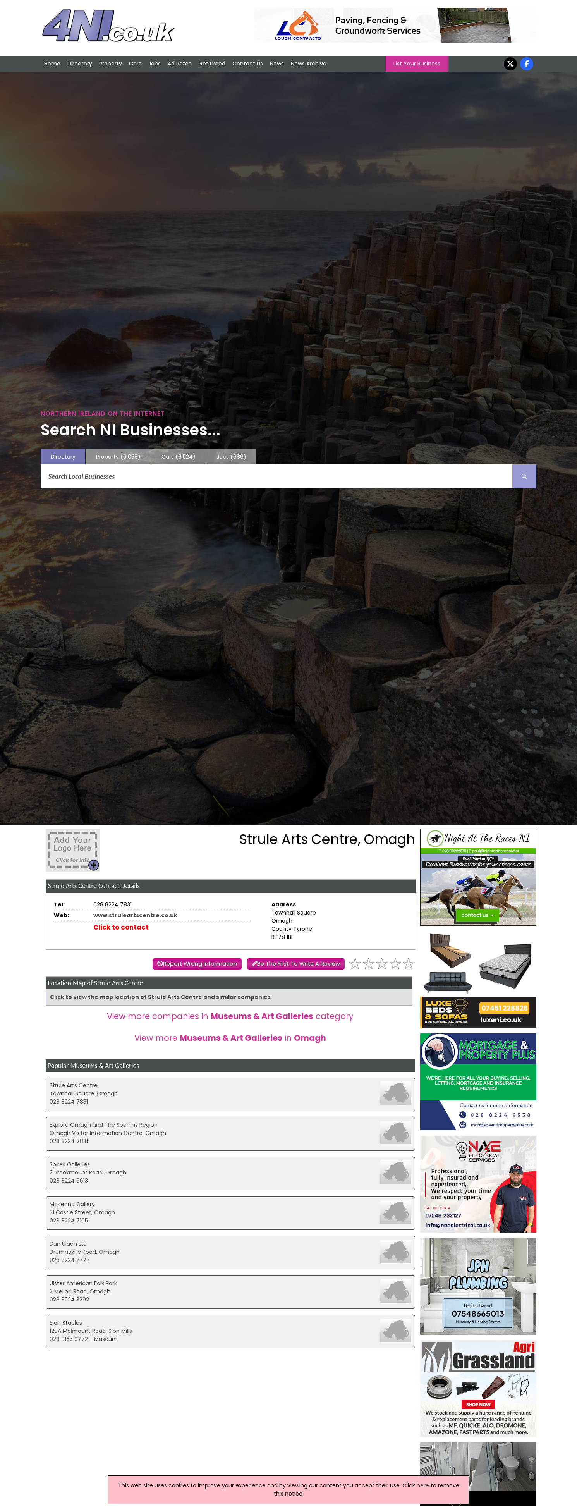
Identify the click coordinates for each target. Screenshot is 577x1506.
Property (110, 63)
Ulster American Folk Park (83, 1283)
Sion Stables (66, 1323)
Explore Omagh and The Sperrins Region (104, 1125)
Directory (79, 63)
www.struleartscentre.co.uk (135, 915)
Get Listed (211, 63)
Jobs (154, 63)
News (277, 63)
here (423, 1485)
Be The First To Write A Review (298, 964)
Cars (135, 63)
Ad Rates (179, 63)
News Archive (308, 63)
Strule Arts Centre (74, 1085)
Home (52, 63)
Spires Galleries (70, 1164)
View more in (230, 1038)
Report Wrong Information (200, 964)
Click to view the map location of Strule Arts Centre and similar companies (160, 997)
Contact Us (247, 63)
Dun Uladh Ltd (68, 1244)
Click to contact (121, 927)
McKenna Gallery (72, 1204)
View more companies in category (230, 1016)
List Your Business (416, 63)
